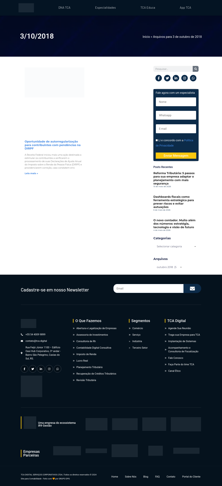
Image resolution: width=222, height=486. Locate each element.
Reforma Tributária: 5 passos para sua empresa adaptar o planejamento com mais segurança (174, 178)
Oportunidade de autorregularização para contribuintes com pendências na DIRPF (53, 145)
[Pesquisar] (196, 69)
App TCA (185, 7)
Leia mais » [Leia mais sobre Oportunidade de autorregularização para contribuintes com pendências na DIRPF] (31, 173)
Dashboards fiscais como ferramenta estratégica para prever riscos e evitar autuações (173, 202)
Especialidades (105, 7)
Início (146, 37)
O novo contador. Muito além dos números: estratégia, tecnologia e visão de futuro (174, 223)
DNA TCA (64, 7)
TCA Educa (147, 7)
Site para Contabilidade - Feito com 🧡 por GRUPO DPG (45, 478)
